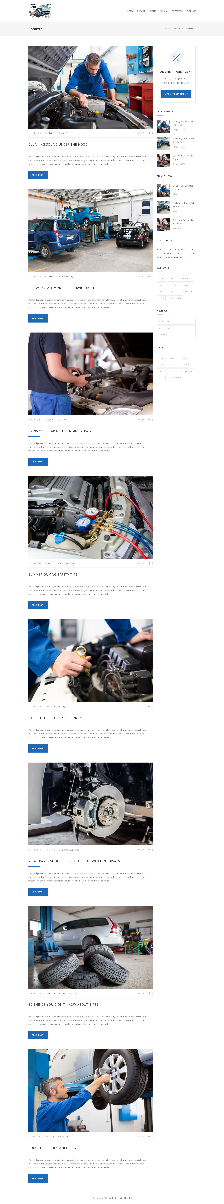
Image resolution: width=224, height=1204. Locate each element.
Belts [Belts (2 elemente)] (161, 358)
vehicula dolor (177, 257)
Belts (61, 419)
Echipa (163, 10)
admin (50, 133)
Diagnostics (66, 706)
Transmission (76, 563)
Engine (62, 133)
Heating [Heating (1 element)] (186, 365)
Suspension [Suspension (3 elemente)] (186, 371)
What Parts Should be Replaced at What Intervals (74, 861)
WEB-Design (115, 1198)
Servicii (141, 10)
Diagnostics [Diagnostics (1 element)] (186, 358)
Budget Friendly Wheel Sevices (55, 1148)
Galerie (152, 10)
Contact (191, 10)
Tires (74, 706)
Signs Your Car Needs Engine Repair (59, 431)
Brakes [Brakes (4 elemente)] (172, 358)
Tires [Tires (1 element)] (161, 377)
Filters (74, 993)
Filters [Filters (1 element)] (173, 365)
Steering (64, 849)
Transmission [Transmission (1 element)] (175, 377)
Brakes (62, 276)
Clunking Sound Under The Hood (58, 144)
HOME (182, 28)
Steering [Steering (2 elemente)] (172, 371)
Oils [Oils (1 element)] (161, 371)
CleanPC (128, 1198)
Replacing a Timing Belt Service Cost (61, 288)
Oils (67, 133)
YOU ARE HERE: (171, 28)
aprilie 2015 (176, 322)
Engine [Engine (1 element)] (162, 365)
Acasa (130, 10)
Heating (69, 276)
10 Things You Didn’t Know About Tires (63, 1004)
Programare (177, 10)
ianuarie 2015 (176, 335)
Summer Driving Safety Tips (52, 574)
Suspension (64, 563)
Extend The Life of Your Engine (56, 718)
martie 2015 (176, 328)
